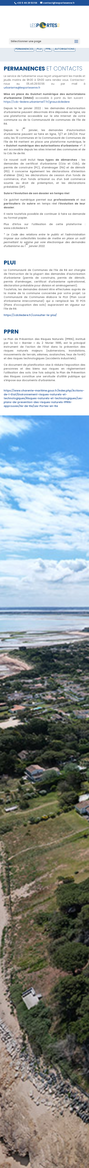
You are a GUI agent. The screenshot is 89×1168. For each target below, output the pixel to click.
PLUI (39, 49)
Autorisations (64, 49)
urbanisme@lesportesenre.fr (22, 87)
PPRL (48, 49)
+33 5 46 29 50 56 (27, 2)
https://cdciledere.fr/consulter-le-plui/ (30, 315)
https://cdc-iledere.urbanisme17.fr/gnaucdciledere (37, 102)
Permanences (24, 49)
